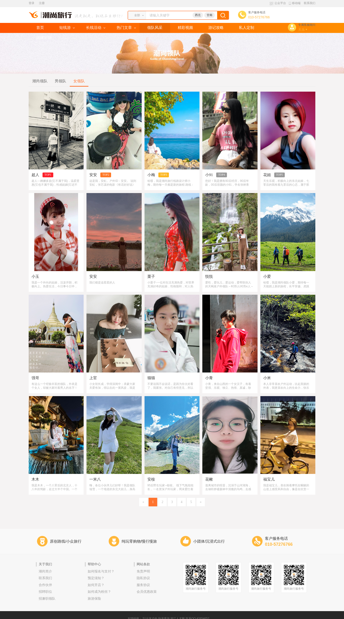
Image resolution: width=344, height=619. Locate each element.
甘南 (209, 15)
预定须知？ (96, 578)
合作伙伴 (45, 585)
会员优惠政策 (147, 591)
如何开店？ (96, 585)
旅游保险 (94, 598)
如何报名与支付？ (101, 571)
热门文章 (124, 28)
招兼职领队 (47, 598)
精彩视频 (185, 28)
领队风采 (154, 28)
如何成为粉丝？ (99, 591)
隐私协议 (143, 578)
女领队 (79, 81)
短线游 (65, 28)
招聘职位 (45, 591)
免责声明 (143, 571)
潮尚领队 (40, 81)
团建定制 (44, 38)
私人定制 (246, 28)
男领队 (60, 81)
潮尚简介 (45, 571)
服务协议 (143, 585)
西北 (198, 15)
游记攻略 (216, 28)
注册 (42, 3)
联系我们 (309, 3)
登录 (31, 3)
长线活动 (93, 28)
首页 (40, 28)
